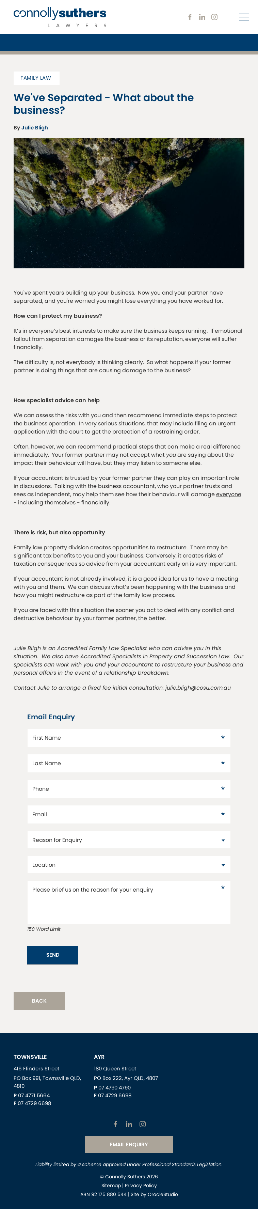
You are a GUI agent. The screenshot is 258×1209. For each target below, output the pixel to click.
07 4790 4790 (114, 1087)
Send (53, 954)
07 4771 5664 (34, 1095)
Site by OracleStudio (154, 1194)
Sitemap (111, 1185)
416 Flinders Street (36, 1068)
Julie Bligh (34, 127)
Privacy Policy (141, 1185)
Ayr (99, 1057)
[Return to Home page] (60, 18)
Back (39, 1000)
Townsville (30, 1057)
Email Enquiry (129, 1144)
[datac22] (129, 840)
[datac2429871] (129, 864)
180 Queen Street (115, 1068)
